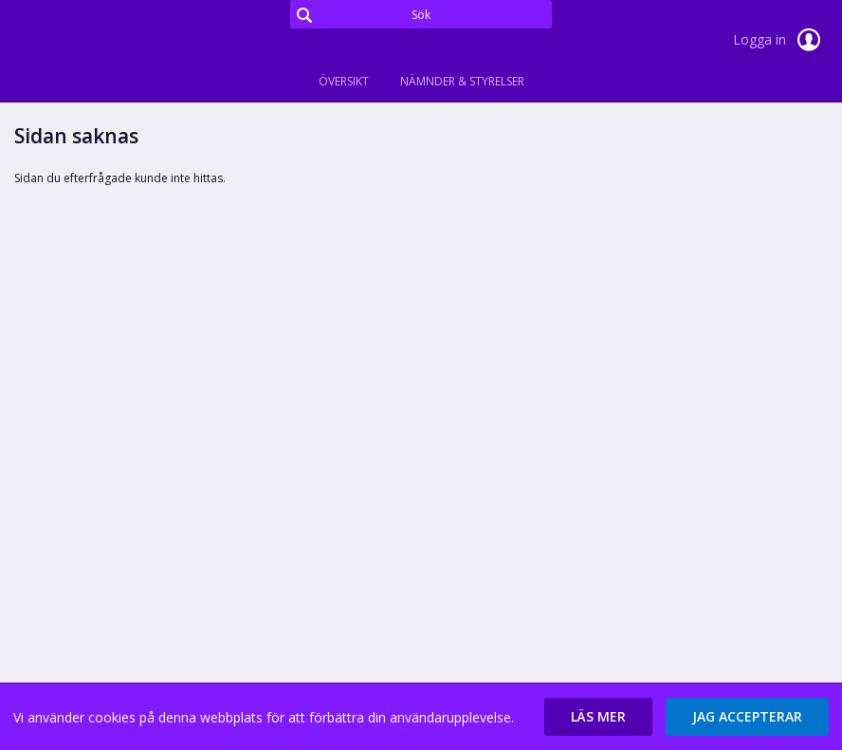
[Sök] (421, 14)
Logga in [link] (780, 40)
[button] (598, 717)
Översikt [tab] (344, 81)
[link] (109, 42)
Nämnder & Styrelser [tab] (462, 81)
